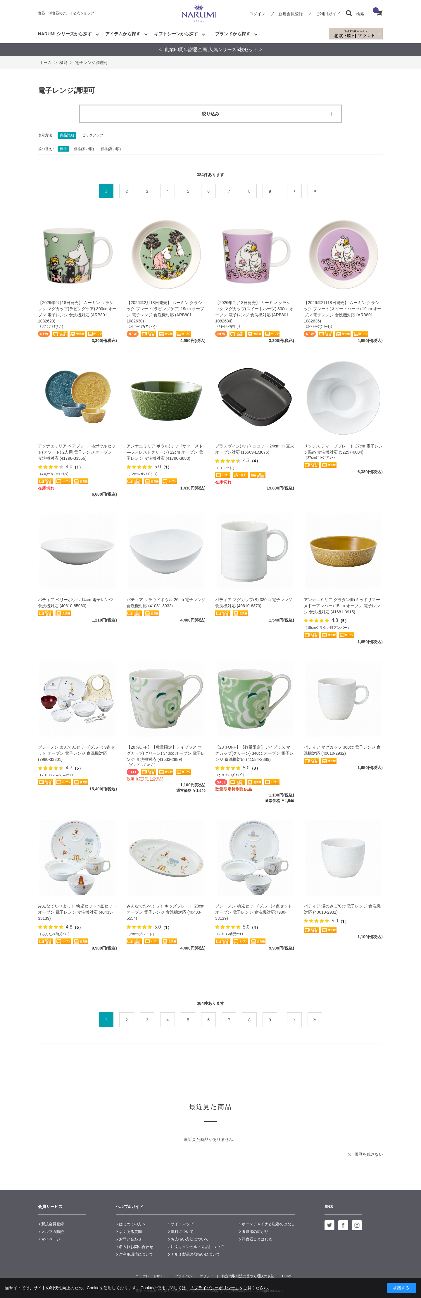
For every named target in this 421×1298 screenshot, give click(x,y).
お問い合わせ (130, 1239)
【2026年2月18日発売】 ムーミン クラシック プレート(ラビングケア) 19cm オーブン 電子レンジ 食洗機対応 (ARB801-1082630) (165, 311)
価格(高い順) (111, 149)
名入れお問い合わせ (136, 1247)
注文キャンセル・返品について (197, 1247)
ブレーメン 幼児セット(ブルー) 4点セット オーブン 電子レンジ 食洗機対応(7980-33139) (253, 912)
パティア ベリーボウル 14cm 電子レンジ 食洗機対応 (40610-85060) (75, 602)
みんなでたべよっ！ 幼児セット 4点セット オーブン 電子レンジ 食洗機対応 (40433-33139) (77, 912)
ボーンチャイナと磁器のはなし (268, 1224)
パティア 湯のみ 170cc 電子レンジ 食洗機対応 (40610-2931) (342, 909)
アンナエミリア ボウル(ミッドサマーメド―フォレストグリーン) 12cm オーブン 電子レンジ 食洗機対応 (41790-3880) (165, 452)
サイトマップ (182, 1224)
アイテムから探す (122, 33)
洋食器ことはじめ (257, 1239)
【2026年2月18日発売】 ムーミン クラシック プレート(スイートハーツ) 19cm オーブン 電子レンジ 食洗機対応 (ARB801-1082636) (342, 311)
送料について (182, 1231)
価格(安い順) (84, 149)
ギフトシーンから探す (176, 33)
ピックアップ (92, 135)
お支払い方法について (190, 1239)
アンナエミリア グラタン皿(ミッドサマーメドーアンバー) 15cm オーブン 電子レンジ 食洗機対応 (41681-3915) (342, 605)
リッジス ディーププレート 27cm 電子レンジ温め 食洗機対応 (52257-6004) (343, 449)
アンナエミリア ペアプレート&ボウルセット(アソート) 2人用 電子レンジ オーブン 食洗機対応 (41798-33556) (76, 452)
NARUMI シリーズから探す (65, 33)
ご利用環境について (136, 1254)
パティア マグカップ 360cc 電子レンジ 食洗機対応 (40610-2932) (342, 750)
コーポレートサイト (151, 1276)
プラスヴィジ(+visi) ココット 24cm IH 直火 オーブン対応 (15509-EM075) (254, 449)
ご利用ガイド (328, 13)
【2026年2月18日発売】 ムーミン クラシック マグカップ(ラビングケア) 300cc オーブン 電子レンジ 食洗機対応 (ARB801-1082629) (77, 311)
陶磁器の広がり (255, 1231)
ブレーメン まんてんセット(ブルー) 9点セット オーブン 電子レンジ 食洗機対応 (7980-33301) (76, 753)
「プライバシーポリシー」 (214, 1287)
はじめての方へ (132, 1224)
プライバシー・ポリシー (194, 1276)
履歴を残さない (368, 1154)
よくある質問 (130, 1231)
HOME (287, 1276)
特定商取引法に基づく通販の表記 (248, 1276)
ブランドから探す (232, 33)
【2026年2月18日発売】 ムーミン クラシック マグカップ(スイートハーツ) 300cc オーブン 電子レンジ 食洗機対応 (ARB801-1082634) (254, 311)
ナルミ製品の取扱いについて (195, 1254)
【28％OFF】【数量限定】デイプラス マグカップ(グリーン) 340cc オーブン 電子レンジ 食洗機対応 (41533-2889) (166, 753)
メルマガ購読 (52, 1231)
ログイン (257, 13)
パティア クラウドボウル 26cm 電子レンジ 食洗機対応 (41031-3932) (166, 602)
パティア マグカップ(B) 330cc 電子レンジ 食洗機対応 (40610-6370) (253, 602)
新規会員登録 (290, 13)
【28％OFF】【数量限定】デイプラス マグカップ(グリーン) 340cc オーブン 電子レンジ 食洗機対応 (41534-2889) (254, 753)
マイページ (50, 1239)
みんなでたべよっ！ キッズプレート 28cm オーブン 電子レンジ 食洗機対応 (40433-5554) (165, 912)
